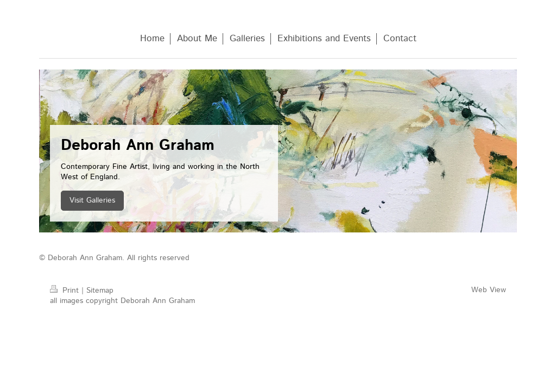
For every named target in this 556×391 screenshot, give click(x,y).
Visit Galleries (92, 200)
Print (65, 290)
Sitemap (99, 290)
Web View (488, 290)
